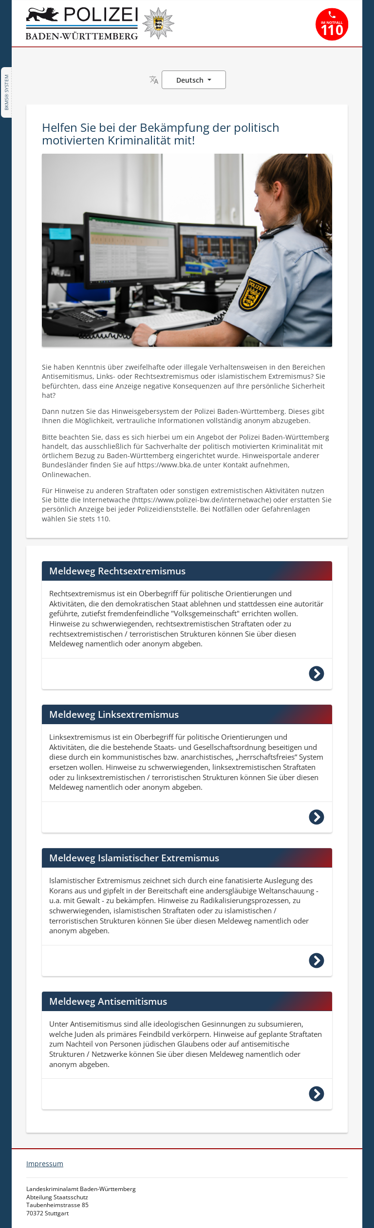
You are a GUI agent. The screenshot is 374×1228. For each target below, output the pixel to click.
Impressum (44, 1163)
